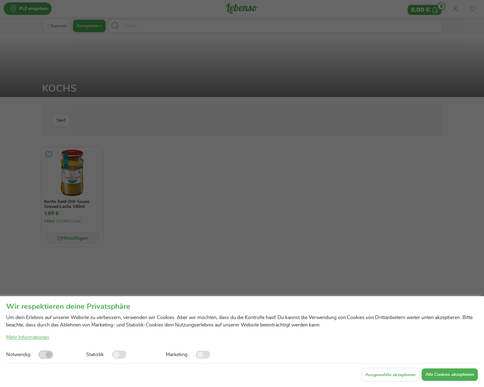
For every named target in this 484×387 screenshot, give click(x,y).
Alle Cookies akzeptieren (449, 374)
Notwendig (18, 354)
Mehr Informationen (27, 337)
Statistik (95, 354)
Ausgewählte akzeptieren (390, 375)
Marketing (176, 354)
